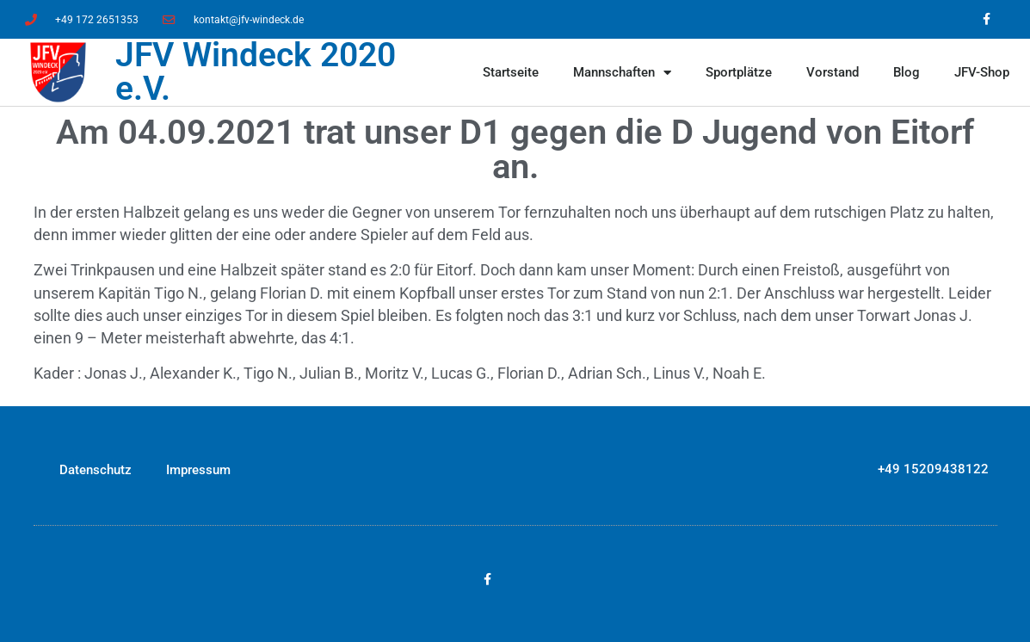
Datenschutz (95, 470)
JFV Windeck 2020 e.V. (255, 71)
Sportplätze (739, 72)
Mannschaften (622, 73)
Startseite (511, 72)
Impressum (198, 470)
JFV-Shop (981, 72)
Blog (906, 72)
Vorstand (832, 72)
